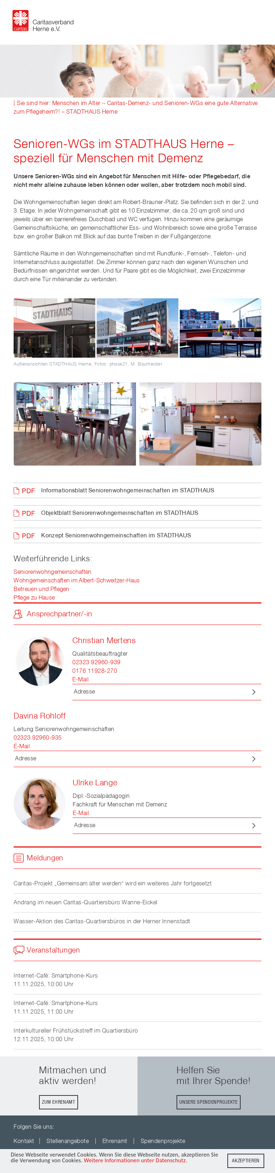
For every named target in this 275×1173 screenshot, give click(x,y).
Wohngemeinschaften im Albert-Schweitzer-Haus (77, 581)
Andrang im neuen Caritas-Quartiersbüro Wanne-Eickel (85, 903)
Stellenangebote (68, 1141)
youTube (65, 1127)
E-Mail (80, 680)
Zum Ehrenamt (58, 1102)
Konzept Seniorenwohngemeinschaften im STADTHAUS (116, 536)
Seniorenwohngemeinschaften (52, 572)
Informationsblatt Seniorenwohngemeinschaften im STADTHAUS (127, 491)
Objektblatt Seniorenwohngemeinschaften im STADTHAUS (119, 513)
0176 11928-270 (94, 671)
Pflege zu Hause (34, 598)
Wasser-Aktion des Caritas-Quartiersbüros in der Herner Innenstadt (102, 922)
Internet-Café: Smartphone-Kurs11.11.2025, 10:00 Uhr (56, 980)
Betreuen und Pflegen (41, 589)
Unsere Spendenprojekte (208, 1102)
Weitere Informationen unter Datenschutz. (135, 1160)
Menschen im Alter (76, 103)
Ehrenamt (114, 1141)
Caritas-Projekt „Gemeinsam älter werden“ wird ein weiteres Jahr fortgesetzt (113, 884)
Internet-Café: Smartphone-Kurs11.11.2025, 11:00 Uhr (56, 1008)
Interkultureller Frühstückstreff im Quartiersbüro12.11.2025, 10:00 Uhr (76, 1035)
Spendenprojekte (163, 1141)
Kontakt (24, 1141)
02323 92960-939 (96, 663)
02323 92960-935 (38, 738)
